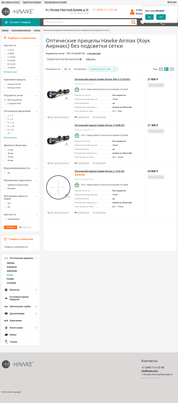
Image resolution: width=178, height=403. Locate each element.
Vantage (10, 263)
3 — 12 (9, 123)
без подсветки (13, 100)
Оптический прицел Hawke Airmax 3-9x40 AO (99, 125)
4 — (7, 133)
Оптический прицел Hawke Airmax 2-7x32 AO (99, 171)
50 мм (8, 157)
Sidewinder (12, 271)
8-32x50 (9, 64)
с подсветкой (14, 103)
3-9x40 (9, 53)
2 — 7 (8, 115)
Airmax (10, 275)
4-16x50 (9, 67)
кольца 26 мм (12, 84)
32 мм (8, 150)
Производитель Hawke (55, 2)
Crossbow (11, 282)
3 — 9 (8, 119)
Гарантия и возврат (32, 2)
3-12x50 (9, 57)
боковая (9, 188)
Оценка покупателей (101, 69)
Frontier (10, 279)
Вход (140, 10)
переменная (11, 219)
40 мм (8, 153)
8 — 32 (9, 130)
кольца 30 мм (12, 87)
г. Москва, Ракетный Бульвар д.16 (68, 9)
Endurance (12, 267)
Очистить (26, 227)
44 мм (8, 160)
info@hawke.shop (150, 371)
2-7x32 (9, 50)
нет (7, 203)
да (7, 172)
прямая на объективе (16, 185)
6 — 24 (9, 126)
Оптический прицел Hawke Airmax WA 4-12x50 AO (102, 79)
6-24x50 (9, 60)
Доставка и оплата (10, 2)
